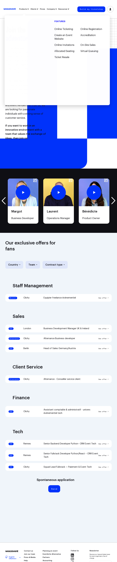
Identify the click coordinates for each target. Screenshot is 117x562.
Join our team (29, 554)
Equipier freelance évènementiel (60, 298)
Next (113, 201)
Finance (21, 398)
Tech (18, 432)
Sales (18, 316)
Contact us (28, 551)
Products (24, 9)
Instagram (72, 558)
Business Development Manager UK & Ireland (66, 328)
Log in (110, 9)
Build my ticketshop (91, 9)
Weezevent (10, 9)
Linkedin (72, 555)
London (27, 328)
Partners (46, 557)
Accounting (47, 560)
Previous (4, 201)
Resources (63, 9)
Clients (34, 9)
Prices (42, 9)
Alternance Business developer (59, 338)
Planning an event (50, 551)
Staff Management (33, 286)
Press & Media (29, 557)
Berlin (26, 348)
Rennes (27, 444)
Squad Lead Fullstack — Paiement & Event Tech (68, 467)
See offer (102, 298)
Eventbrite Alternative (52, 554)
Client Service (28, 367)
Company (52, 9)
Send (54, 488)
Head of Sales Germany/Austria (60, 348)
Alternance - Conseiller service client (62, 379)
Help (26, 560)
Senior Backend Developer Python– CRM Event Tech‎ (70, 444)
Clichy (26, 298)
